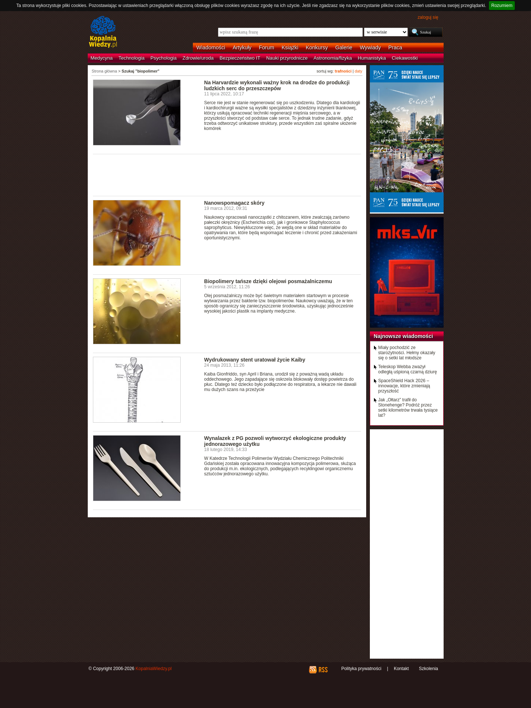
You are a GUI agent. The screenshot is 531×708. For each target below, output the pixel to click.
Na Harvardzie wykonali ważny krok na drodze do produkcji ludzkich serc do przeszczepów (277, 85)
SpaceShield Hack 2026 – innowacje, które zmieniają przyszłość (404, 386)
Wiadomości (211, 47)
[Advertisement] (227, 174)
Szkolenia (428, 668)
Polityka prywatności (361, 668)
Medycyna (102, 58)
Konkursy (317, 47)
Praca (395, 47)
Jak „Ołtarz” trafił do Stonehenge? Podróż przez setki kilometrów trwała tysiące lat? (408, 407)
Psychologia (163, 58)
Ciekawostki (405, 58)
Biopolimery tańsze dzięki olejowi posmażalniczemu (268, 281)
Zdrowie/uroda (198, 58)
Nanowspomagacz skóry (234, 203)
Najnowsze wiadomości (403, 336)
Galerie (343, 47)
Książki (290, 47)
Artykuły (242, 47)
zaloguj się (427, 17)
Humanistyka (372, 58)
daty (358, 71)
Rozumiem (501, 5)
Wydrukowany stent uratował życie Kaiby (254, 360)
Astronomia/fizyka (332, 58)
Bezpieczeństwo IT (239, 58)
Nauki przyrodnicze (287, 58)
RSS (323, 669)
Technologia (132, 58)
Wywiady (370, 47)
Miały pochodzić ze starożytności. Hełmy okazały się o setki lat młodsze (406, 352)
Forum (266, 47)
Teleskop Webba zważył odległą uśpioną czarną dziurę (407, 369)
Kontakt (401, 668)
